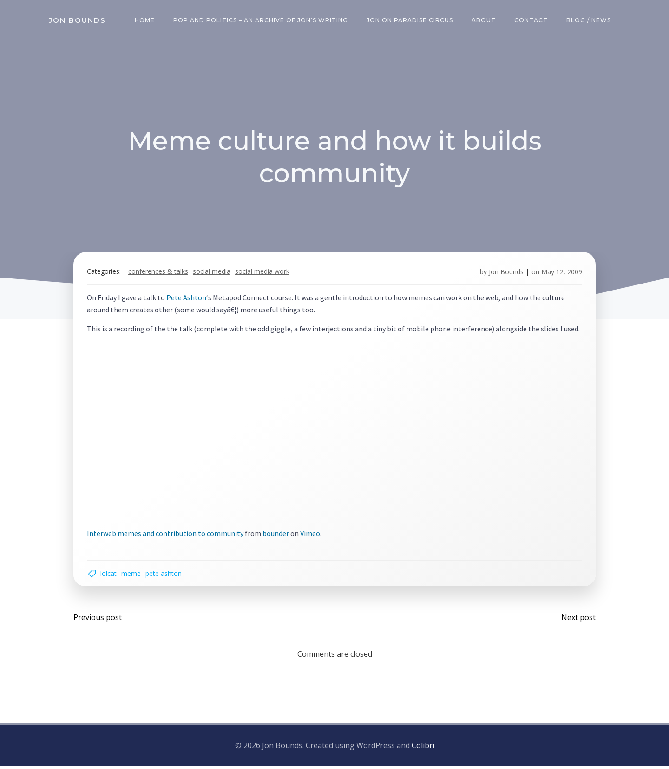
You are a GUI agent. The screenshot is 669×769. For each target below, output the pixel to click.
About (484, 20)
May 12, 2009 (560, 273)
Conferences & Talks (159, 273)
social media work (263, 273)
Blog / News (589, 20)
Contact (531, 20)
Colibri (423, 748)
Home (145, 20)
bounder (276, 534)
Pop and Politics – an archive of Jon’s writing (261, 20)
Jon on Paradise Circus (410, 20)
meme (132, 575)
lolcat (109, 575)
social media (212, 273)
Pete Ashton (187, 299)
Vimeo (311, 534)
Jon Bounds (505, 273)
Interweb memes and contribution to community (166, 534)
